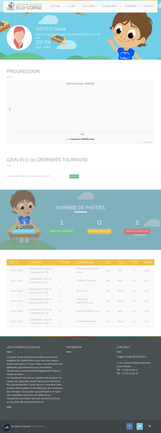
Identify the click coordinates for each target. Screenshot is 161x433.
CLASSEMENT (109, 6)
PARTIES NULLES (99, 231)
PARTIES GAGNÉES (61, 231)
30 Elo (74, 176)
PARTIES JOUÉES (24, 231)
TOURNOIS (130, 6)
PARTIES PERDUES (137, 231)
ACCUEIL (56, 6)
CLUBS (71, 6)
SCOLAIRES (88, 6)
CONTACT (148, 6)
